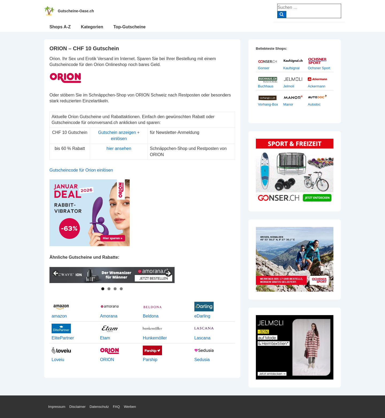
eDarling (202, 316)
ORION (107, 359)
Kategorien (92, 27)
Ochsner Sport (319, 68)
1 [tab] (102, 288)
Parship (150, 359)
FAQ (116, 407)
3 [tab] (115, 288)
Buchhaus (266, 86)
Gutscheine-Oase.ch (76, 11)
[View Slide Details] (112, 275)
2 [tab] (108, 288)
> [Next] (168, 274)
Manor (288, 104)
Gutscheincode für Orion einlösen (81, 170)
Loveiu (58, 359)
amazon (59, 316)
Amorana (108, 316)
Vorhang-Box (268, 104)
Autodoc (314, 104)
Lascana (202, 338)
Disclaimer (77, 407)
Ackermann (316, 86)
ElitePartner (63, 338)
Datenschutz (99, 407)
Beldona (151, 316)
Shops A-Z (60, 27)
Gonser (264, 68)
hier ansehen (118, 148)
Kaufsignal (291, 68)
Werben (130, 407)
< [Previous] (56, 274)
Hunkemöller (155, 338)
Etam (105, 338)
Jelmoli (288, 86)
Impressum (56, 407)
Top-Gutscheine (129, 27)
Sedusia (202, 359)
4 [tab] (121, 288)
